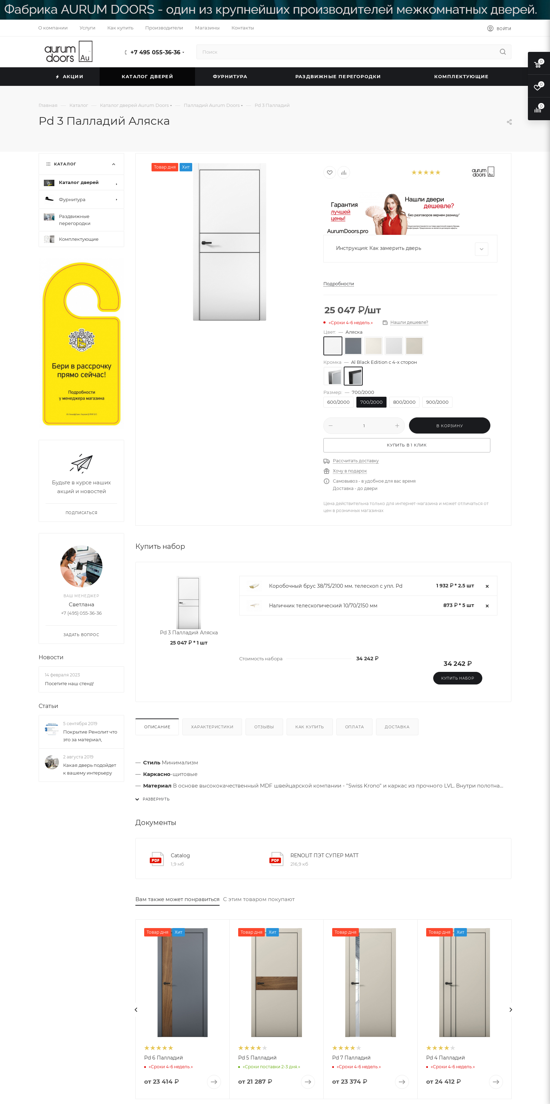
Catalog (180, 855)
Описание (157, 726)
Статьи (48, 706)
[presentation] (136, 1010)
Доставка (397, 726)
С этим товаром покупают (259, 899)
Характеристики (212, 726)
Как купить (309, 726)
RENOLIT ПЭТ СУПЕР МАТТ (324, 855)
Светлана (81, 604)
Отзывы (264, 726)
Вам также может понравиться (177, 899)
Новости (51, 657)
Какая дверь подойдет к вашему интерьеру (89, 769)
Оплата (354, 726)
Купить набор (457, 678)
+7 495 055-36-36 (155, 52)
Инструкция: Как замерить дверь (412, 249)
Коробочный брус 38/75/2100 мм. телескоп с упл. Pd (335, 586)
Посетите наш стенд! (69, 683)
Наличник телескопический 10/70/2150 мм (323, 605)
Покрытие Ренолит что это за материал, (90, 735)
